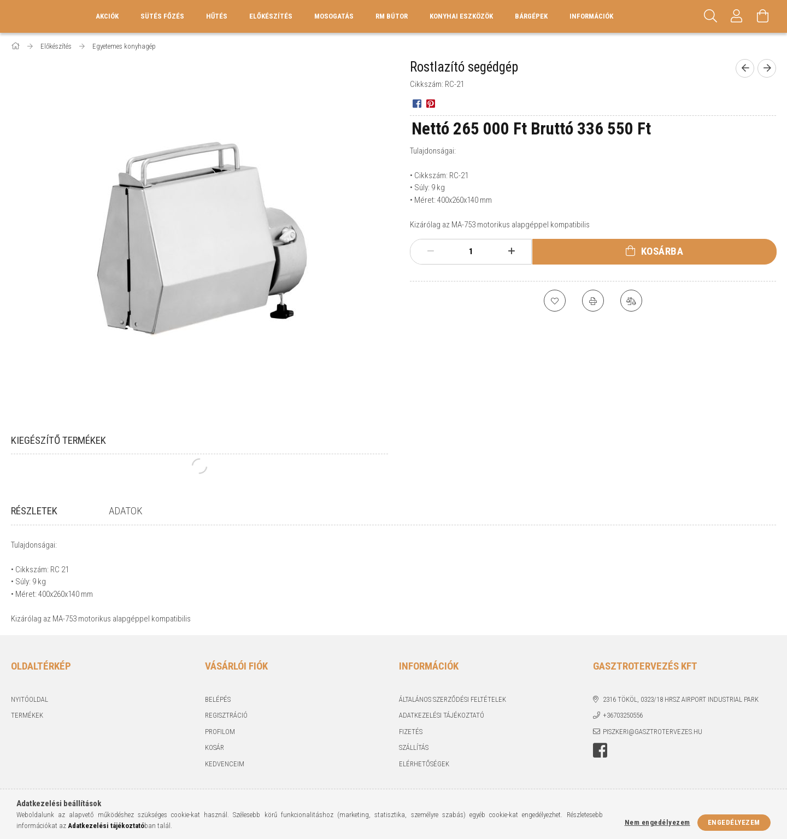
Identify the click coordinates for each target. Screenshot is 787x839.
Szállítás (413, 759)
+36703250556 (623, 727)
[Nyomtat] (593, 301)
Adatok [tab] (126, 510)
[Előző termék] (745, 68)
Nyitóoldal (29, 711)
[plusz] (511, 251)
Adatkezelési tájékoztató (441, 727)
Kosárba (662, 251)
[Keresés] (710, 16)
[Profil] (737, 16)
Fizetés (410, 743)
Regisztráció (226, 727)
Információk (591, 16)
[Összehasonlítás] (631, 301)
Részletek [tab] (34, 510)
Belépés (218, 711)
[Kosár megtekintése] (763, 16)
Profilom (220, 743)
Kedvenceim (224, 775)
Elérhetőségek (424, 775)
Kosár (214, 759)
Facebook (600, 762)
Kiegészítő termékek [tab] (58, 440)
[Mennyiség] (471, 251)
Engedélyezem (734, 822)
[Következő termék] (766, 68)
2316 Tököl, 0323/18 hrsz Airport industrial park (681, 711)
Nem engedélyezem (657, 822)
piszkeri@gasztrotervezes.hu (652, 743)
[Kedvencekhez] (555, 301)
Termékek (27, 727)
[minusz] (430, 251)
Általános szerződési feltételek (452, 711)
